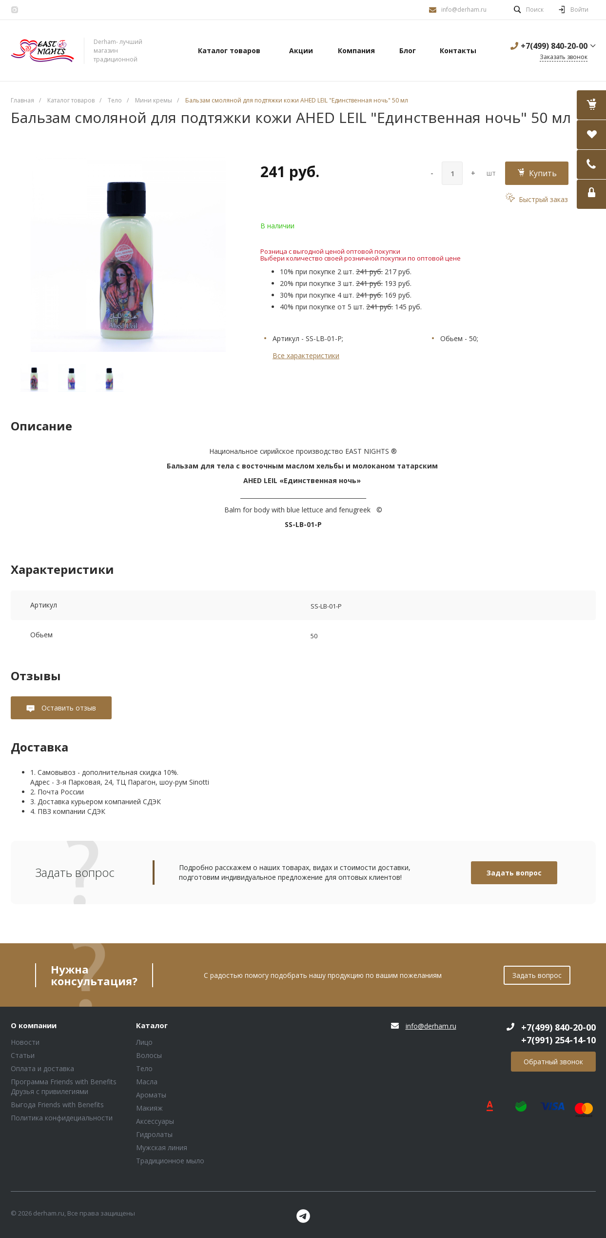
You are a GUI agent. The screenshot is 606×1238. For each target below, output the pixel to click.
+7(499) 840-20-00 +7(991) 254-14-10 (558, 1033)
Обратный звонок (553, 1061)
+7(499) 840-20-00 (554, 46)
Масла (146, 1081)
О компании (34, 1025)
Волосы (149, 1055)
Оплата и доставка (42, 1068)
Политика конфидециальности (62, 1117)
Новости (25, 1042)
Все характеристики (306, 355)
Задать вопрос (514, 872)
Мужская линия (161, 1147)
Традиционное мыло (170, 1160)
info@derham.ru (464, 9)
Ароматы (151, 1094)
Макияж (149, 1108)
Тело (144, 1068)
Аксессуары (155, 1121)
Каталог (152, 1025)
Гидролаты (154, 1134)
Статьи (23, 1055)
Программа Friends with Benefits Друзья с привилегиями (64, 1086)
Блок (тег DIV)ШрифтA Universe (42, 50)
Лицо (144, 1042)
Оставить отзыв (67, 707)
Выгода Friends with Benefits (57, 1104)
